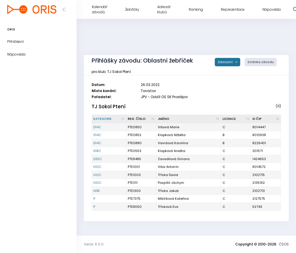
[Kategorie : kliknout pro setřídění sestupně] (109, 119)
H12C (97, 166)
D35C (97, 159)
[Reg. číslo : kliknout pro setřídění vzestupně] (141, 119)
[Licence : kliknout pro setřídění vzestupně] (236, 119)
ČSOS (284, 244)
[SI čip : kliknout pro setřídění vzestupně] (266, 119)
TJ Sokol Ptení (108, 106)
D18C (97, 150)
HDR (96, 190)
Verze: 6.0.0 (93, 244)
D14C (97, 127)
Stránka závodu (260, 62)
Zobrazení (226, 62)
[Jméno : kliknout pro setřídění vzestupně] (188, 119)
